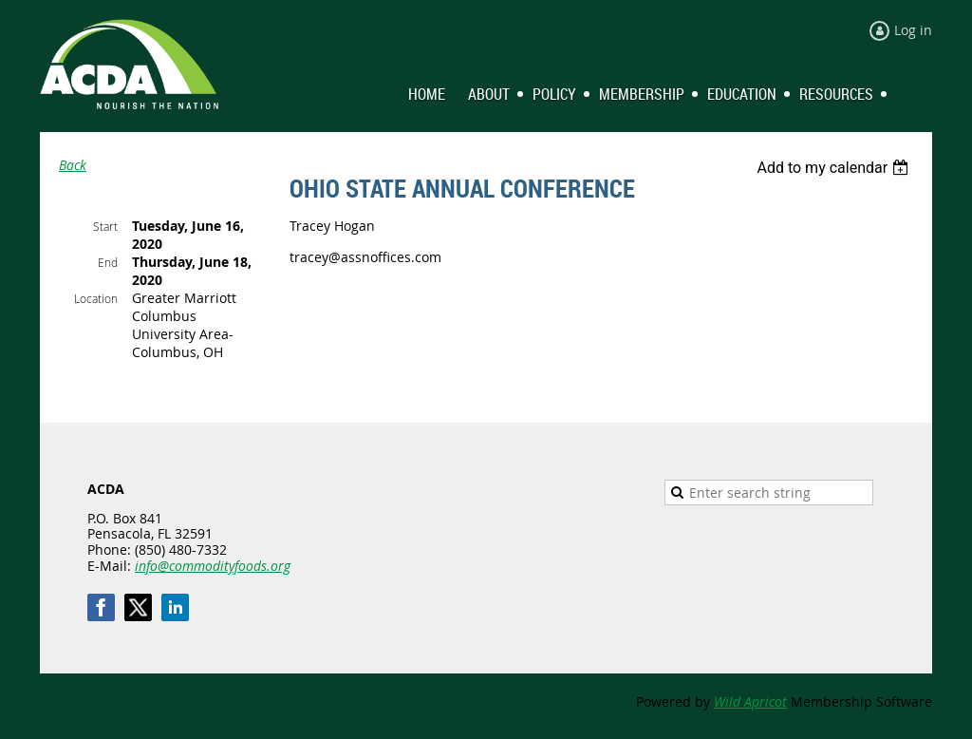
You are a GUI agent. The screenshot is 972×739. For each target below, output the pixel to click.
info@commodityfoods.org (212, 566)
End (108, 262)
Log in (913, 30)
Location (96, 298)
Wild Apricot (750, 701)
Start (105, 226)
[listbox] (835, 168)
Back (72, 165)
